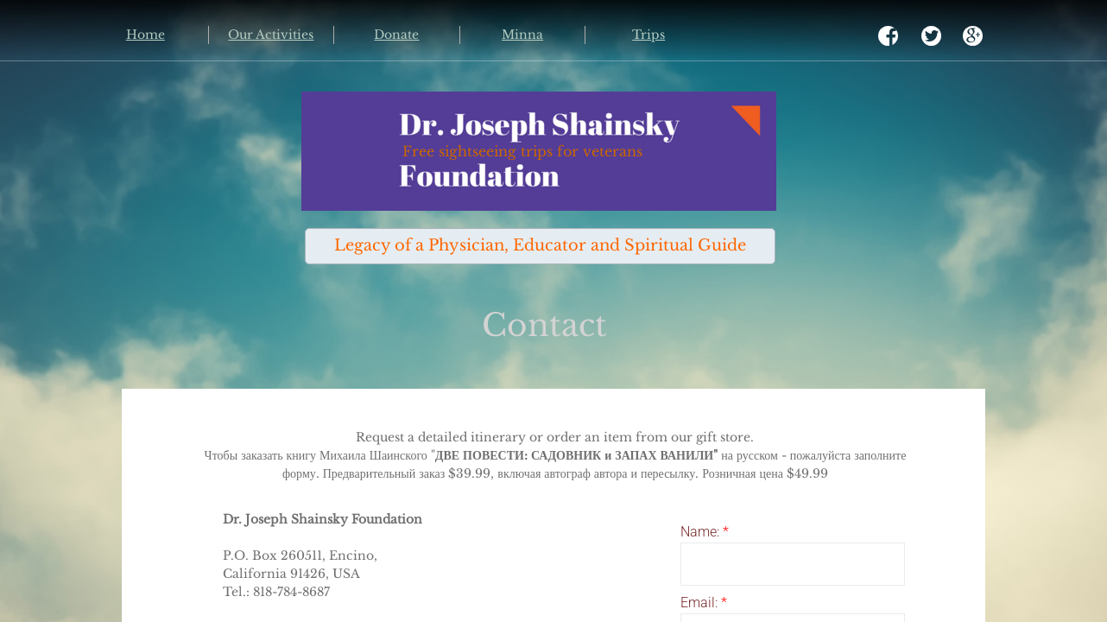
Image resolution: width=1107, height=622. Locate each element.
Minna (522, 34)
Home (145, 34)
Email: (703, 602)
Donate (396, 34)
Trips (648, 34)
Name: (704, 532)
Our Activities (270, 34)
